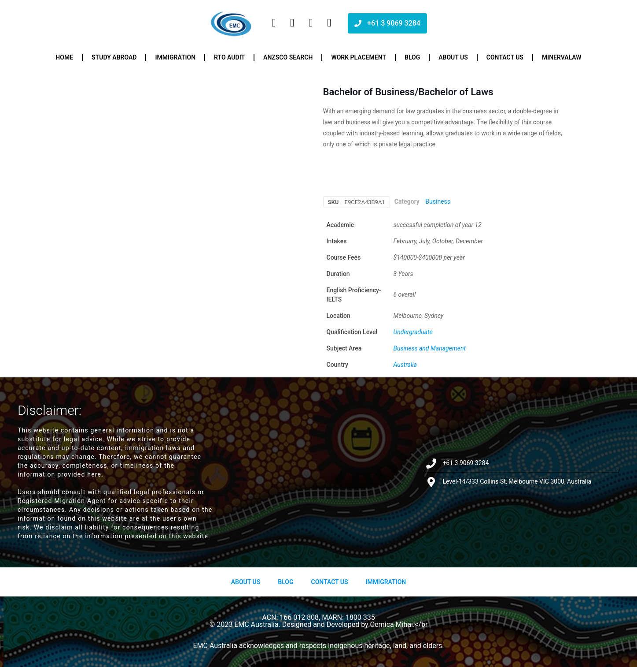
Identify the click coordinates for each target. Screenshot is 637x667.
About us (453, 57)
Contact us (504, 57)
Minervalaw (562, 57)
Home (64, 57)
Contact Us (329, 581)
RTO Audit (229, 57)
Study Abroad (114, 57)
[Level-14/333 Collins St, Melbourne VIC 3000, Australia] (318, 472)
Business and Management (430, 348)
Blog (412, 57)
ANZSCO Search (288, 57)
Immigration (175, 57)
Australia (405, 364)
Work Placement (358, 57)
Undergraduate (413, 331)
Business (437, 201)
